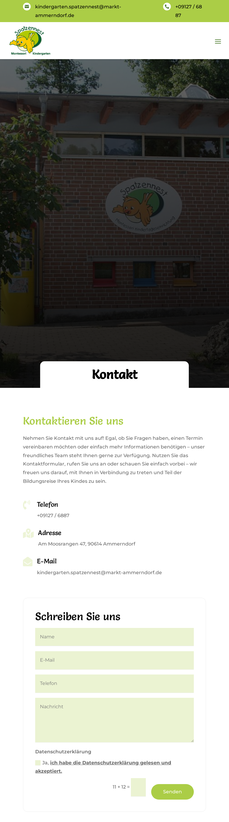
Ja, (103, 767)
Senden (172, 792)
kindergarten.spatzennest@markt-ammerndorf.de (99, 572)
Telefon (47, 504)
